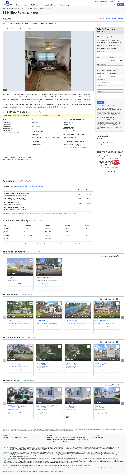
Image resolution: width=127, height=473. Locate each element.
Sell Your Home (36, 5)
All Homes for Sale (8, 437)
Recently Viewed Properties (106, 5)
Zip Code (101, 64)
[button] (120, 4)
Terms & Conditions (82, 439)
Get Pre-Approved (110, 171)
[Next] (122, 317)
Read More (63, 107)
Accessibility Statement (53, 442)
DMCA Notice (66, 442)
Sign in (5, 115)
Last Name (113, 73)
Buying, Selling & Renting (101, 1)
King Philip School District (36, 186)
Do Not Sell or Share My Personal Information (61, 439)
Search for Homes (22, 5)
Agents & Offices (51, 5)
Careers (119, 1)
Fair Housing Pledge (77, 442)
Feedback (50, 437)
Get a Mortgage (65, 5)
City (98, 57)
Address (101, 51)
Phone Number (101, 85)
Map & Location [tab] (25, 29)
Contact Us (58, 437)
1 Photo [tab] (10, 29)
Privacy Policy (81, 437)
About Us (112, 1)
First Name (100, 73)
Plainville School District (21, 186)
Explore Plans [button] (87, 465)
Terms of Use (113, 127)
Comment (100, 91)
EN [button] (123, 1)
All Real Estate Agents (21, 437)
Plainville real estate (33, 430)
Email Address (101, 79)
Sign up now (56, 115)
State (112, 57)
